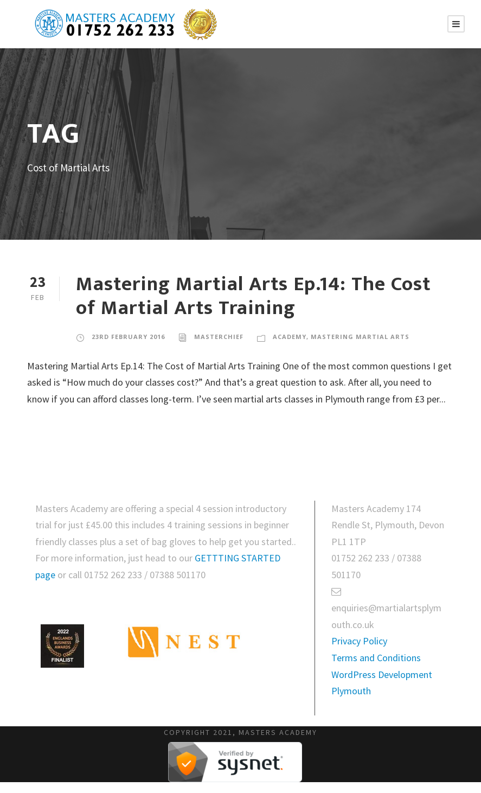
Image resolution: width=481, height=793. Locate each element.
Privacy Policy (359, 641)
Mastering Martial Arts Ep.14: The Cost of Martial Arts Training (253, 296)
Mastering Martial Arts (360, 336)
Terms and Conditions (376, 657)
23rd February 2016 (128, 336)
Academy (289, 336)
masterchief (218, 336)
